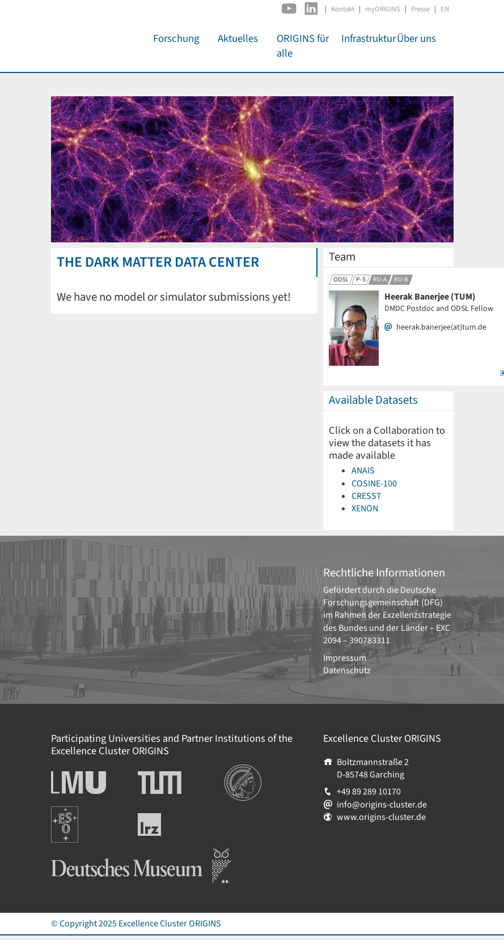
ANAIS (363, 470)
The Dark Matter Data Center (158, 262)
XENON (364, 508)
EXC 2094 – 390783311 (386, 634)
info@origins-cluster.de (382, 804)
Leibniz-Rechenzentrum (168, 824)
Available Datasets (373, 400)
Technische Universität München (181, 782)
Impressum (344, 658)
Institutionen (249, 770)
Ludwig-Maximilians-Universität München (90, 782)
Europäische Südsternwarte (79, 818)
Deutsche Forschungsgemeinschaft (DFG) (383, 596)
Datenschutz (347, 670)
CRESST (366, 496)
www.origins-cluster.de (381, 817)
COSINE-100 (374, 483)
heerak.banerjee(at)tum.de (441, 327)
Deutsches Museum (88, 854)
